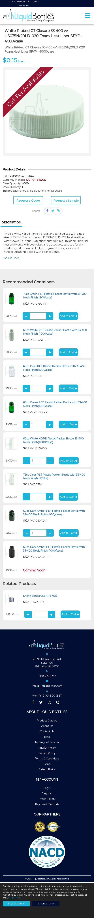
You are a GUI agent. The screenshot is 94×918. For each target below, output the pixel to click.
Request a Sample (66, 201)
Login (47, 788)
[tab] (11, 223)
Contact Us (47, 731)
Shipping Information (47, 742)
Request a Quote (28, 201)
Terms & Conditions (47, 759)
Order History (47, 799)
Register (47, 793)
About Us (47, 726)
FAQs (47, 764)
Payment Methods (47, 804)
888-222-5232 (47, 676)
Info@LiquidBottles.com (47, 686)
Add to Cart (68, 316)
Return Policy (47, 769)
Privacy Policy (47, 748)
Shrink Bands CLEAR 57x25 (40, 596)
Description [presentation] (11, 223)
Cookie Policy (47, 753)
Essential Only (46, 903)
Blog (47, 737)
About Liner (11, 258)
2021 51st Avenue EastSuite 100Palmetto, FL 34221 (47, 663)
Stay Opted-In (16, 903)
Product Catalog (47, 721)
